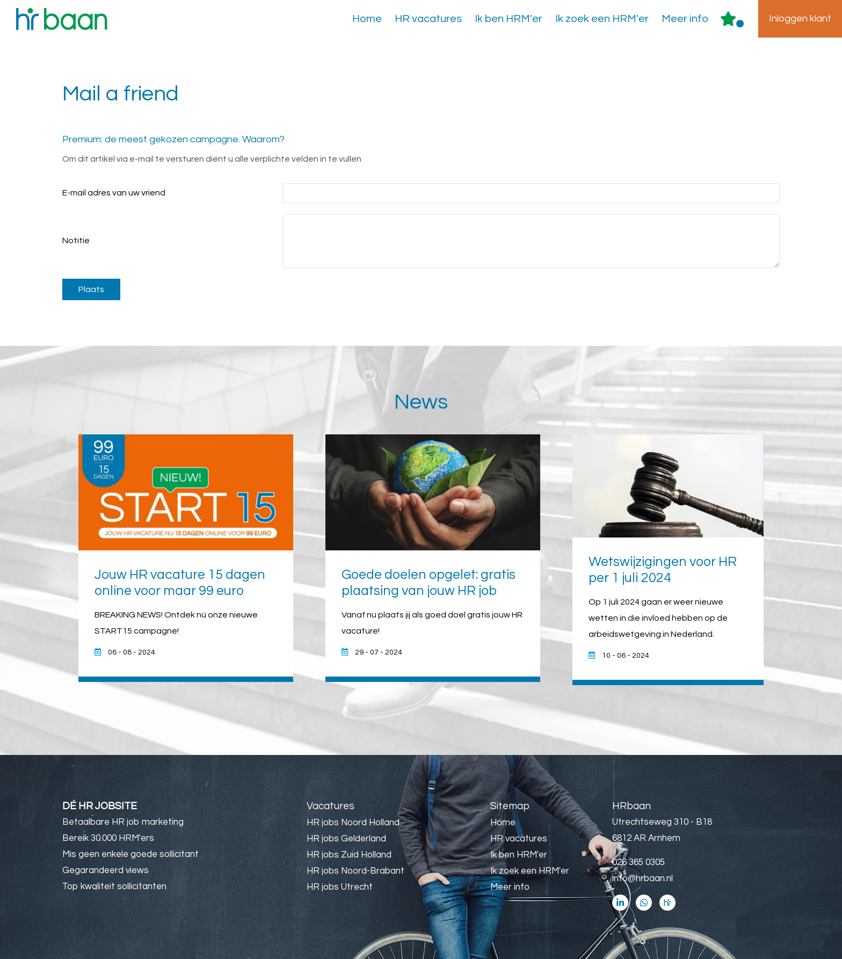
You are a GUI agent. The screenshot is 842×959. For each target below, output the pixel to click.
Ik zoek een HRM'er (602, 18)
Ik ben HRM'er (508, 18)
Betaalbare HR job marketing (123, 822)
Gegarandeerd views (105, 870)
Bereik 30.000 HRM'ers (108, 838)
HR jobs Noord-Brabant (355, 871)
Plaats (91, 289)
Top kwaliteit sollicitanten (114, 886)
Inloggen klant (800, 18)
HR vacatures (428, 18)
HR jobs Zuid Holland (349, 855)
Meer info (685, 18)
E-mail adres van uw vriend (113, 192)
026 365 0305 (638, 862)
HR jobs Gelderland (346, 839)
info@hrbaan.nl (642, 878)
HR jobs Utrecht (340, 887)
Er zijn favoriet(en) (740, 23)
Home (367, 18)
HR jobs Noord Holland (353, 822)
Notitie (76, 240)
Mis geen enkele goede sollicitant (130, 854)
